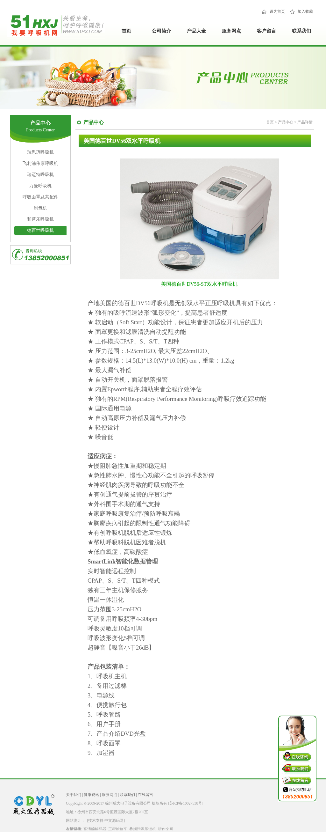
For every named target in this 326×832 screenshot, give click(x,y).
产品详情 (305, 122)
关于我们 (73, 794)
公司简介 (161, 30)
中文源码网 (114, 820)
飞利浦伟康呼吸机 (40, 163)
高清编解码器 (94, 829)
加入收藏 (305, 11)
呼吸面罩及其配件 (40, 197)
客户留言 (266, 30)
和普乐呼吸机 (40, 219)
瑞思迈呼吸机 (40, 152)
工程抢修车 (117, 829)
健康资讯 (91, 794)
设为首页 (277, 11)
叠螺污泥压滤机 (142, 829)
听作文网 (165, 829)
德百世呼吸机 (40, 230)
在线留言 (145, 794)
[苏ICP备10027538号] (185, 803)
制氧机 (40, 208)
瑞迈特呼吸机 (40, 174)
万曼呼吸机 (40, 185)
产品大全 (196, 30)
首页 (126, 30)
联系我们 (301, 30)
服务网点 (231, 30)
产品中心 (286, 122)
